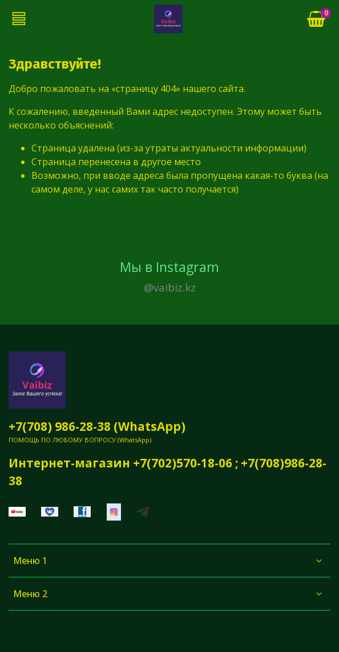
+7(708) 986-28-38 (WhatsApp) (97, 426)
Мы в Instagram (169, 277)
